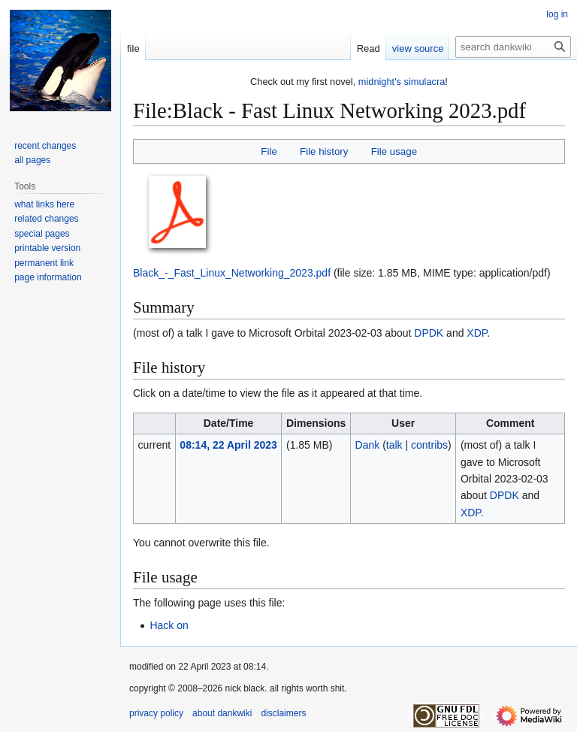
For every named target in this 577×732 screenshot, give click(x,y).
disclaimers (283, 713)
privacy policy (156, 713)
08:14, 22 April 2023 (228, 445)
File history (324, 151)
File (268, 151)
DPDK (428, 333)
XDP (477, 333)
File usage (394, 151)
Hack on (169, 625)
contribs (429, 445)
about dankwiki (222, 713)
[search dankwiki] (513, 47)
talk (394, 445)
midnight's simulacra (402, 81)
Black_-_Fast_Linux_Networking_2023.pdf (232, 273)
